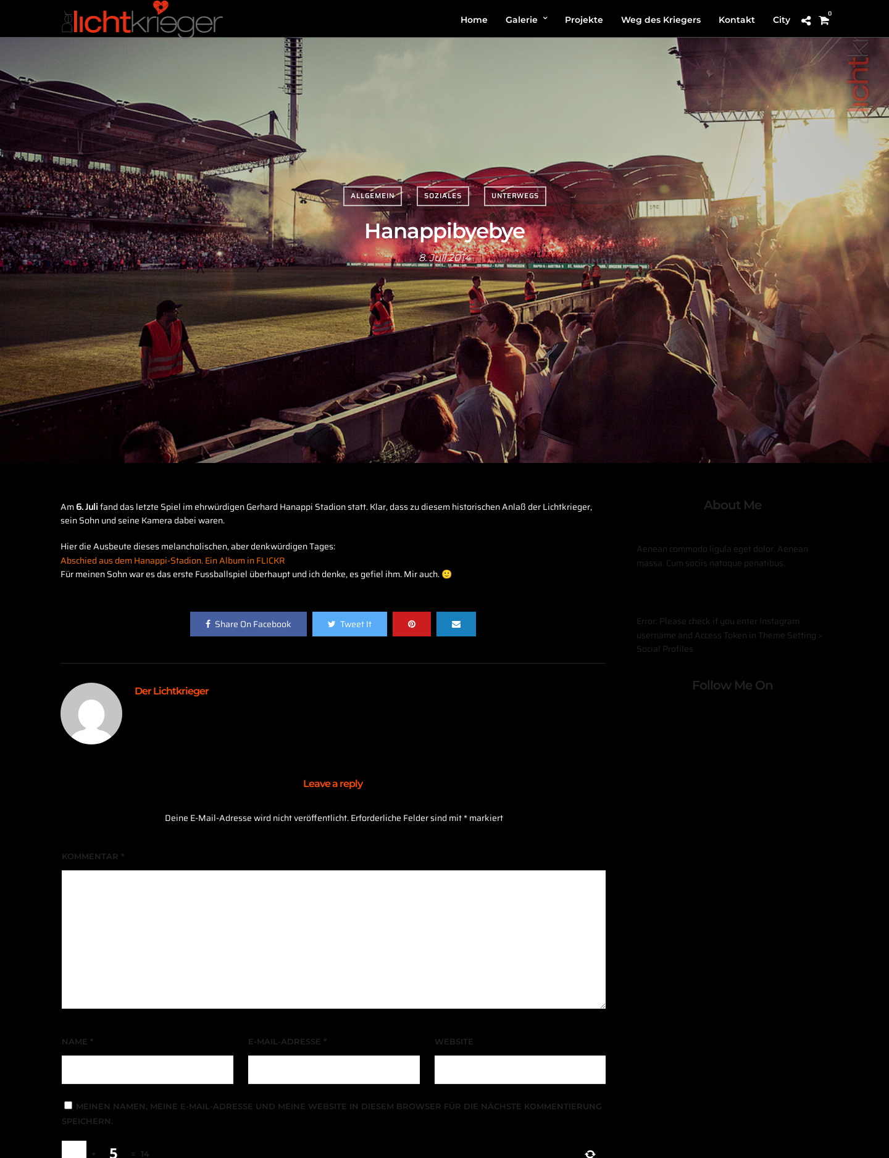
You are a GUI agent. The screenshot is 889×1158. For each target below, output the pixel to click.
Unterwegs (515, 196)
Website (454, 1041)
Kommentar (93, 856)
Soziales (443, 196)
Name (77, 1041)
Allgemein (372, 196)
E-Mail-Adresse (287, 1041)
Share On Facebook (248, 624)
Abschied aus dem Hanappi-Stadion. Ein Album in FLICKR (173, 560)
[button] (862, 17)
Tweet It (350, 624)
